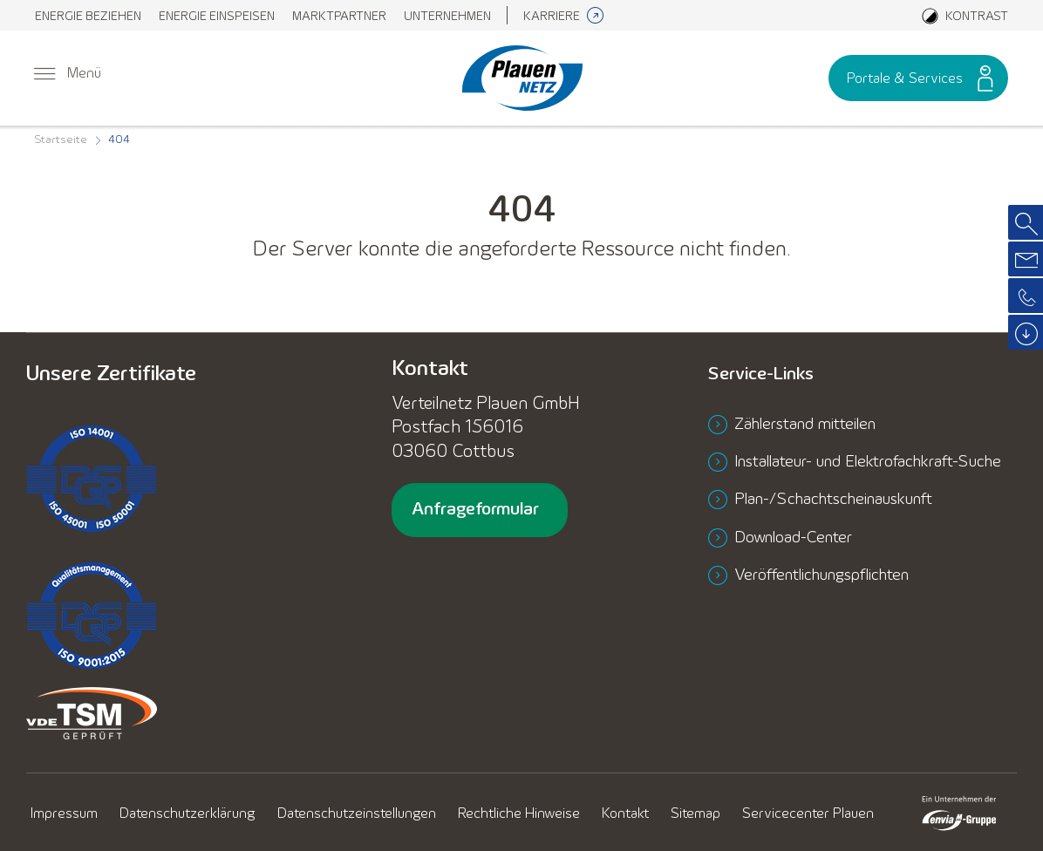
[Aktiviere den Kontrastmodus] (965, 15)
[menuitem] (88, 15)
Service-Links (771, 374)
